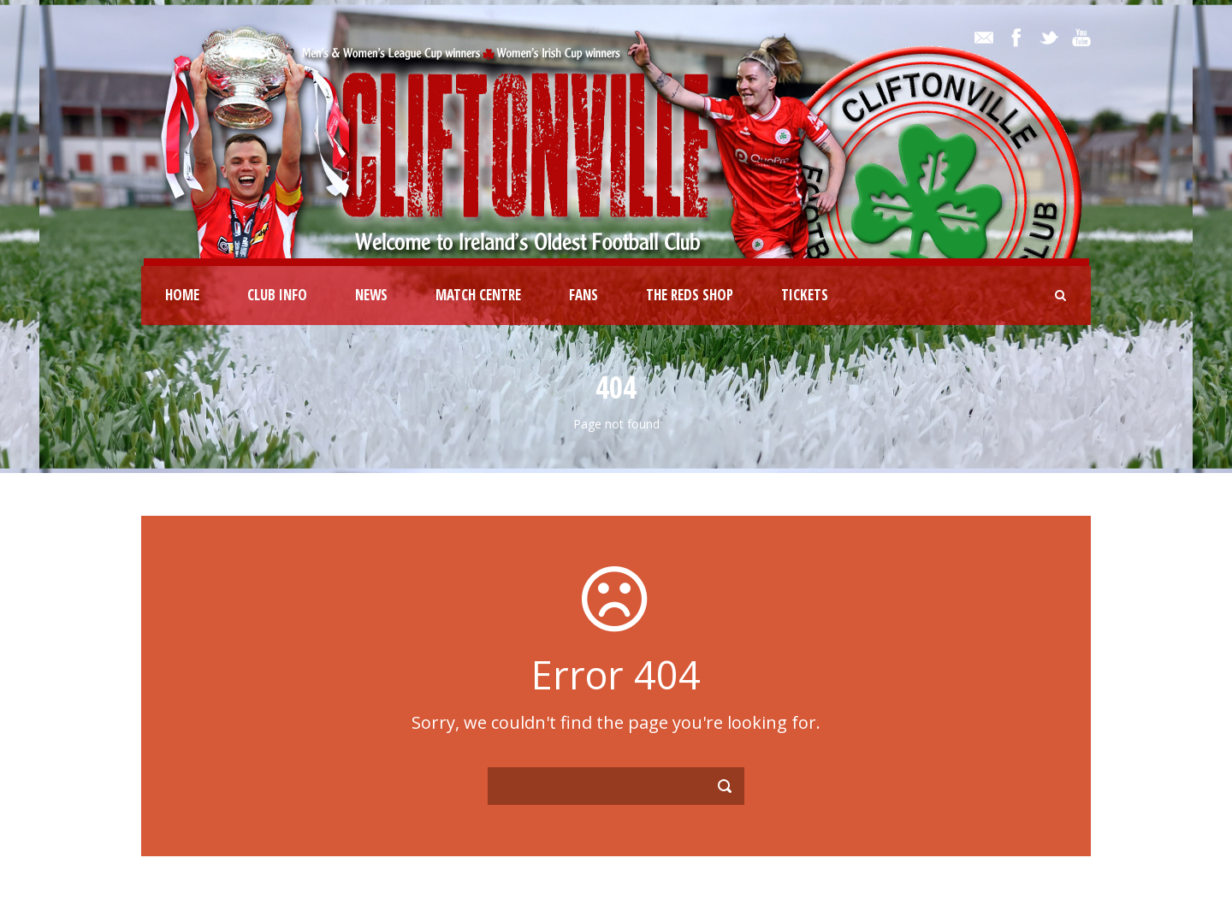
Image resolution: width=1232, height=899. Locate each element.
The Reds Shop (689, 295)
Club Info (277, 295)
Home (182, 295)
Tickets (804, 295)
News (371, 295)
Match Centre (478, 295)
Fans (583, 295)
